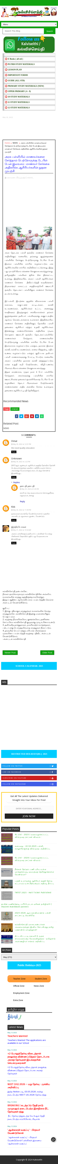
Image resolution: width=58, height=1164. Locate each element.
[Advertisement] (29, 129)
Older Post (47, 652)
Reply (14, 452)
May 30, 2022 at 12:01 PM (22, 444)
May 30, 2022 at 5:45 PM (30, 489)
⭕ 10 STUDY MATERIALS (17, 97)
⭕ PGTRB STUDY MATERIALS (20, 64)
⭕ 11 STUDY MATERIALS (17, 102)
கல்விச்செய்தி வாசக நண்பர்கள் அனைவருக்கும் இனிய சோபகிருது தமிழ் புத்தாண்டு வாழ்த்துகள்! (34, 927)
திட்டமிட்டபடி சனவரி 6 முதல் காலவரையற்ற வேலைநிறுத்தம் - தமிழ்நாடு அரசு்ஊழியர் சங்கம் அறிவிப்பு (35, 938)
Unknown (16, 458)
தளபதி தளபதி (27, 486)
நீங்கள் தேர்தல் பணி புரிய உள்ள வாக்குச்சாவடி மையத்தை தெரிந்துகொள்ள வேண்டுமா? (34, 872)
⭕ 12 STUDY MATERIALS (17, 108)
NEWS (15, 143)
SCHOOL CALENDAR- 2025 (29, 666)
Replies (16, 482)
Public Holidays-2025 (29, 965)
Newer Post (10, 652)
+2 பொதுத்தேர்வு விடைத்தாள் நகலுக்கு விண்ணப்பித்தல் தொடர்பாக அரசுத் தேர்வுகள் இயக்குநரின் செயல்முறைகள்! (28, 1058)
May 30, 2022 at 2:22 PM (21, 461)
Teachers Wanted (17, 1036)
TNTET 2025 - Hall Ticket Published (33, 892)
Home (7, 143)
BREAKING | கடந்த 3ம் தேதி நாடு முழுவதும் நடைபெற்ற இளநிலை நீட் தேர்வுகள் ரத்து (28, 1108)
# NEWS (15, 409)
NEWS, (30, 177)
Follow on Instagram (30, 784)
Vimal (14, 441)
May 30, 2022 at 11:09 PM (22, 510)
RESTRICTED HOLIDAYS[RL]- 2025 (29, 754)
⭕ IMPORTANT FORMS (16, 75)
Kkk (13, 506)
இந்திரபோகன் (18, 526)
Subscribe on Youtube (30, 778)
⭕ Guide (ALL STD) (15, 81)
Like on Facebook (30, 772)
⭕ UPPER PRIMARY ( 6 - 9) (18, 91)
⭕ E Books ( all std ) (14, 59)
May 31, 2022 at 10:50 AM (22, 530)
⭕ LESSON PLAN (13, 70)
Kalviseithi (37, 1159)
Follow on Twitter (30, 766)
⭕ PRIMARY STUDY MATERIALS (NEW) (24, 86)
